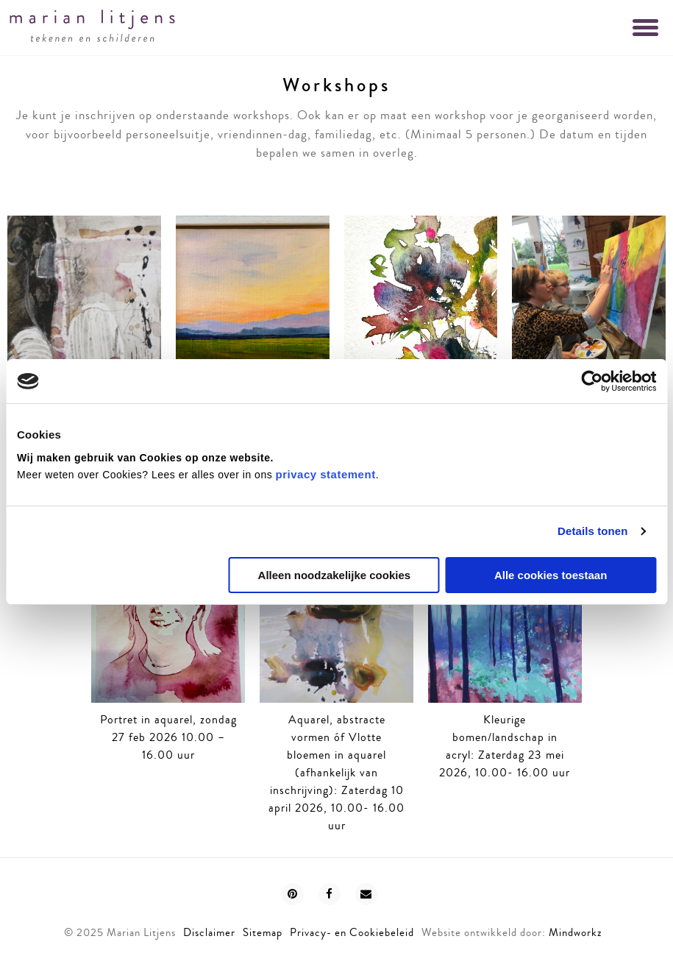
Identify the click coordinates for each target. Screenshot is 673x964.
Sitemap (262, 932)
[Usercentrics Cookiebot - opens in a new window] (591, 381)
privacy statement (326, 474)
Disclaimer (209, 932)
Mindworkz (575, 932)
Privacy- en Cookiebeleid (352, 932)
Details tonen (592, 531)
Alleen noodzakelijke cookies (334, 575)
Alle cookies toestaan (550, 575)
